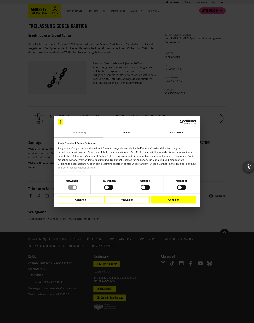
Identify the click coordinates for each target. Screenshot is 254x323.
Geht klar (173, 199)
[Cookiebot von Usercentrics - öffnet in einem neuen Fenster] (182, 121)
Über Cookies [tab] (176, 132)
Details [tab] (127, 132)
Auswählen (127, 199)
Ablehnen (80, 199)
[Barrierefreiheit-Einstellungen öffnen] (248, 167)
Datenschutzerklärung (71, 171)
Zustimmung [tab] (78, 132)
